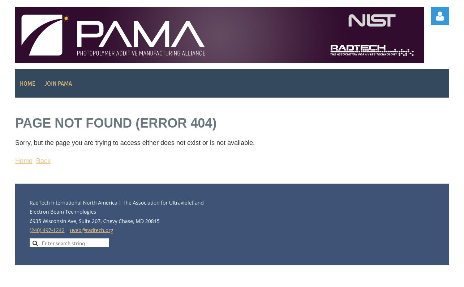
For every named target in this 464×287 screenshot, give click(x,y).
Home (24, 160)
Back (43, 160)
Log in (440, 16)
